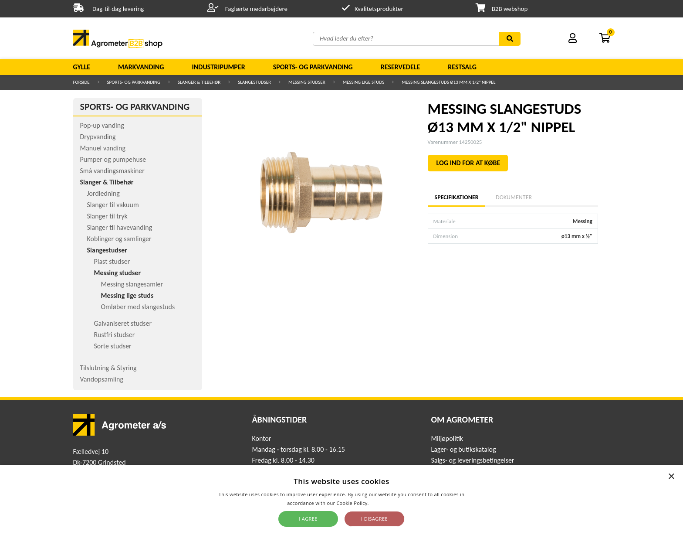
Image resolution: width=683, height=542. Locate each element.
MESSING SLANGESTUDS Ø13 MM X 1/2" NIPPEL (448, 82)
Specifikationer (456, 197)
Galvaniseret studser (123, 323)
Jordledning (103, 193)
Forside (81, 82)
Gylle (82, 67)
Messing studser (306, 82)
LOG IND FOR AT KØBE (468, 163)
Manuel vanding (102, 148)
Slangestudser (254, 82)
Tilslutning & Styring (108, 368)
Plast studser (112, 261)
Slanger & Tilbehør (199, 82)
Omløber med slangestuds (138, 307)
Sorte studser (113, 346)
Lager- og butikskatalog (463, 449)
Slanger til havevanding (119, 227)
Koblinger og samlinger (119, 239)
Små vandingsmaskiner (112, 171)
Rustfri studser (114, 335)
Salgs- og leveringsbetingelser (472, 460)
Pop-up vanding (102, 125)
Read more (383, 503)
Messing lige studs (364, 82)
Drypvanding (98, 137)
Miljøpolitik (447, 438)
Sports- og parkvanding (313, 67)
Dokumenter (514, 197)
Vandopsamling (101, 379)
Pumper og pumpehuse (113, 159)
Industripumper (218, 67)
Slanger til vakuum (113, 205)
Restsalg (462, 67)
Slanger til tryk (107, 216)
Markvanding (141, 67)
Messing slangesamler (132, 284)
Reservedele (400, 67)
